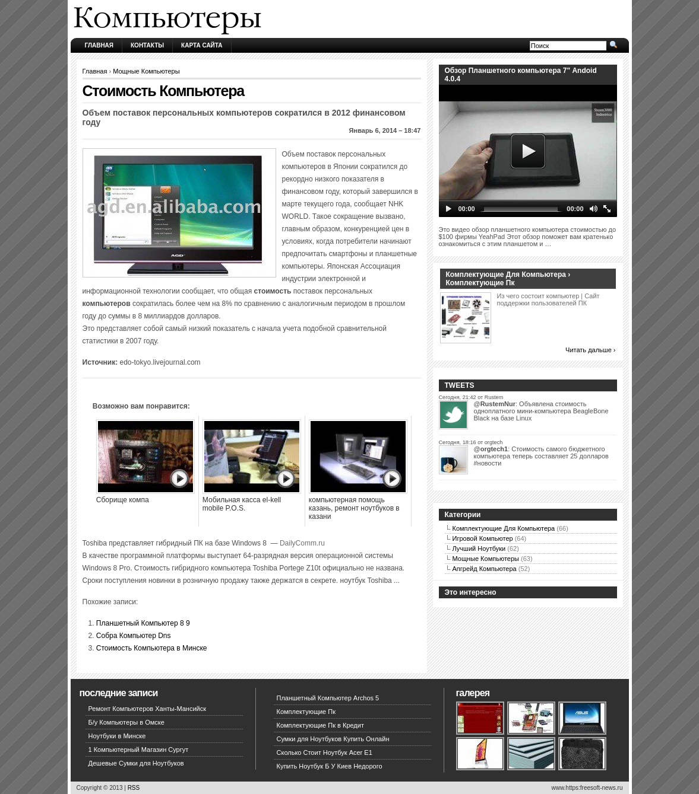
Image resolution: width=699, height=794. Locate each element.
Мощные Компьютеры (146, 71)
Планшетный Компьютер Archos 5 (328, 697)
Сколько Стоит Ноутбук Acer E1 (324, 752)
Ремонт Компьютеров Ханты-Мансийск (147, 708)
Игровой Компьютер (483, 538)
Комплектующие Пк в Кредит (320, 725)
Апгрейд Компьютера (485, 568)
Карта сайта (201, 45)
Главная (99, 45)
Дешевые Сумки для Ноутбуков (136, 763)
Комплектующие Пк (306, 711)
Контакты (147, 45)
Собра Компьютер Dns (133, 636)
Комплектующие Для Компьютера (504, 528)
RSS (134, 788)
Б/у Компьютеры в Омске (126, 722)
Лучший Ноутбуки (479, 548)
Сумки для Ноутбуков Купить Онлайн (333, 738)
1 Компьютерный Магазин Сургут (138, 749)
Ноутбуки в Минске (117, 735)
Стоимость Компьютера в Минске (151, 648)
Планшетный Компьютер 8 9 (143, 623)
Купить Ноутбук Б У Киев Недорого (329, 766)
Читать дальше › (590, 349)
